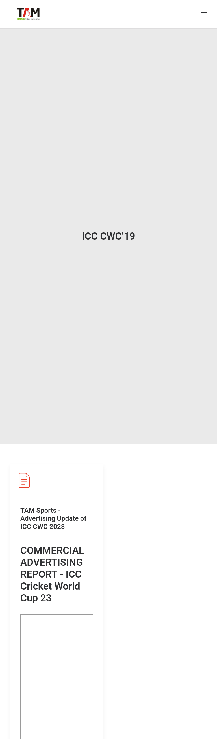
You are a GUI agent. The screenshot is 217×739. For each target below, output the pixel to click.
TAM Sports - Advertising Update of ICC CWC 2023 (53, 510)
